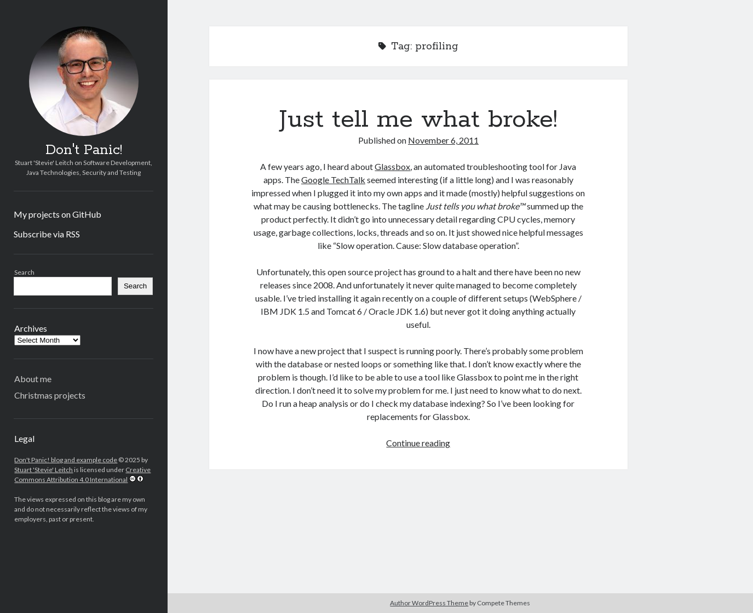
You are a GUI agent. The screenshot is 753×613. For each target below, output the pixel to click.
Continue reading (418, 443)
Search (24, 272)
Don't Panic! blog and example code (65, 460)
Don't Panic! (83, 150)
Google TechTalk (333, 179)
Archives (30, 328)
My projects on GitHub (57, 214)
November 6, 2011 (443, 140)
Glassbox (392, 166)
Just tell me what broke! (418, 119)
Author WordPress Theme (429, 603)
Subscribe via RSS (47, 234)
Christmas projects (49, 395)
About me (32, 378)
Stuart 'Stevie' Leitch (43, 470)
